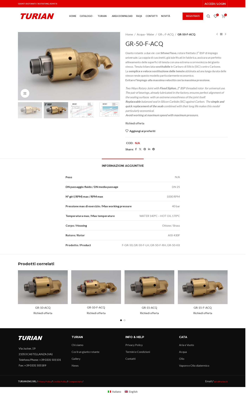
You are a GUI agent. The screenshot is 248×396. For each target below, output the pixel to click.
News (75, 365)
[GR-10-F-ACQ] (96, 287)
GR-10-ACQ (42, 307)
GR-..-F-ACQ (166, 34)
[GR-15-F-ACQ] (203, 287)
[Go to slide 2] (124, 320)
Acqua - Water (145, 34)
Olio (181, 358)
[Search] (208, 16)
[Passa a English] (131, 391)
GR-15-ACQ (149, 307)
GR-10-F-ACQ (96, 307)
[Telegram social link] (153, 149)
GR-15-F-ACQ (203, 307)
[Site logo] (37, 15)
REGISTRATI (193, 16)
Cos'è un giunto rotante (85, 351)
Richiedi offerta (134, 123)
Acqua (183, 351)
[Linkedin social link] (149, 149)
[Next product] (225, 34)
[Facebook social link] (136, 149)
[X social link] (140, 149)
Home (129, 34)
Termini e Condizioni (137, 351)
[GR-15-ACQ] (149, 287)
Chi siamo (77, 345)
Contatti (130, 358)
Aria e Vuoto (186, 345)
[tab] (123, 164)
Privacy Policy (134, 345)
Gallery (76, 358)
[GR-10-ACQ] (43, 287)
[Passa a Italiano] (114, 391)
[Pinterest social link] (144, 149)
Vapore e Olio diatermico (194, 365)
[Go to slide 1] (121, 320)
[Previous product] (217, 34)
